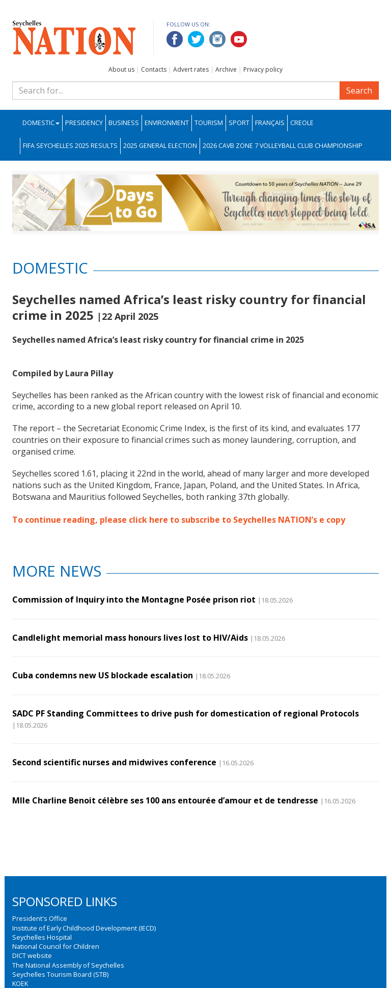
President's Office (39, 918)
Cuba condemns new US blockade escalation (102, 675)
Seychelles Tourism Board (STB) (60, 974)
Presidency (84, 122)
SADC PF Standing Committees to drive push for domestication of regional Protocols (185, 713)
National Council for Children (55, 946)
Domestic (41, 122)
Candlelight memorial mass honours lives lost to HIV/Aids (130, 637)
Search (359, 90)
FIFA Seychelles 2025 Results (70, 145)
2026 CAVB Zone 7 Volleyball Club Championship (282, 145)
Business (123, 122)
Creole (302, 122)
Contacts (153, 69)
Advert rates (191, 69)
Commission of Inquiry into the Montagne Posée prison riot (134, 599)
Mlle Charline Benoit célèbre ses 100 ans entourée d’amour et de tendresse (165, 800)
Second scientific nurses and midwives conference (114, 762)
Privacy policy (263, 69)
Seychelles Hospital (42, 937)
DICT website (32, 955)
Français (270, 122)
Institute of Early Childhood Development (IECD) (84, 928)
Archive (226, 69)
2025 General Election (160, 145)
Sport (239, 122)
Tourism (208, 122)
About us (121, 69)
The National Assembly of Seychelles (68, 965)
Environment (167, 122)
